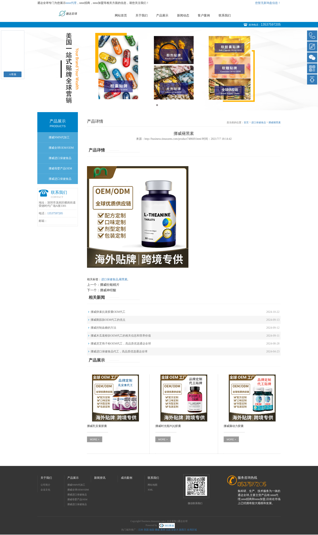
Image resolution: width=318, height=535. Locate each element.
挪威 (157, 529)
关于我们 (141, 15)
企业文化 (45, 489)
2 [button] (161, 105)
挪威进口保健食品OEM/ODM (60, 180)
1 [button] (157, 105)
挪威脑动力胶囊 (234, 426)
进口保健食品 (258, 122)
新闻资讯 (99, 477)
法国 (168, 529)
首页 (246, 122)
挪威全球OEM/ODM (61, 147)
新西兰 (182, 529)
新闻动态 (183, 15)
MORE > (94, 439)
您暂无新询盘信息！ (268, 2)
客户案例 (204, 15)
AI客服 (12, 74)
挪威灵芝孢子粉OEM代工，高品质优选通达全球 (121, 343)
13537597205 (271, 24)
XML (150, 489)
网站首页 (121, 15)
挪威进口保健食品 (60, 158)
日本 (140, 529)
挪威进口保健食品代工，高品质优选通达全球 (119, 351)
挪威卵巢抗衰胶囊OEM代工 (108, 311)
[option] (159, 68)
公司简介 (45, 484)
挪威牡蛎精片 (109, 284)
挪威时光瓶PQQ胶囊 (168, 426)
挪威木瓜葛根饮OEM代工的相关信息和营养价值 (121, 335)
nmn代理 (71, 2)
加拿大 (174, 529)
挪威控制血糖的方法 (103, 327)
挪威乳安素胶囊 (97, 426)
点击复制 (171, 521)
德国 (151, 529)
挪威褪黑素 (275, 122)
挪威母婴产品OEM (60, 168)
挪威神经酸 (108, 290)
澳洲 (162, 529)
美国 (146, 529)
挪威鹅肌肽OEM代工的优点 (108, 319)
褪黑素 (123, 279)
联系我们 (225, 15)
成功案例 (126, 477)
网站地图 (152, 484)
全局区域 (192, 529)
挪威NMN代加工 (59, 137)
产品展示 (162, 15)
